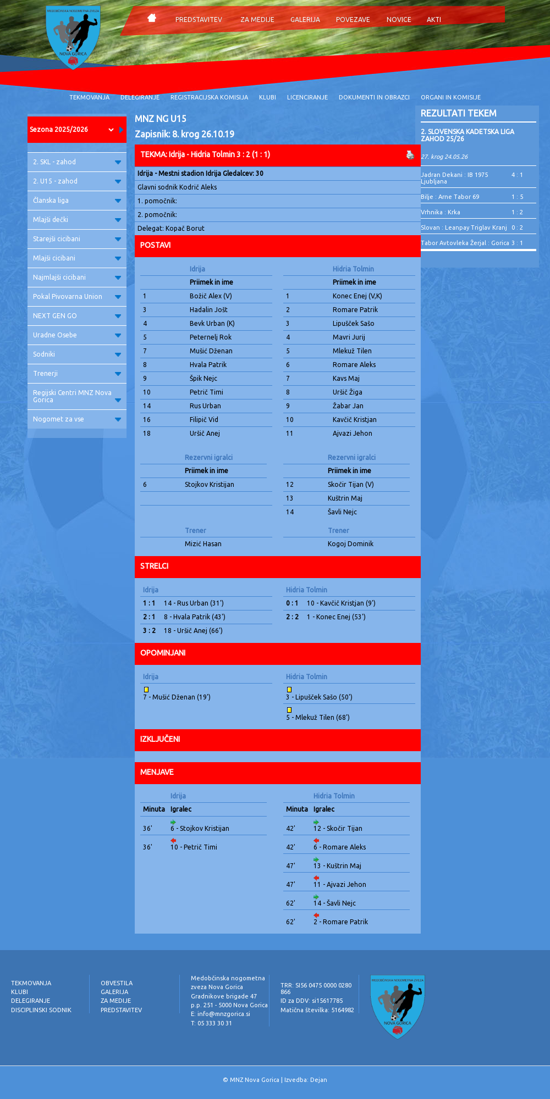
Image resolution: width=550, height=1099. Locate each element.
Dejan (318, 1079)
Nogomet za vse (77, 419)
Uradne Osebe (77, 334)
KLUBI (267, 97)
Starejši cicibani (77, 238)
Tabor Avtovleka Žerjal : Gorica (465, 243)
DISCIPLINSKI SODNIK (41, 1010)
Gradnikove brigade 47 (224, 996)
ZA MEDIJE (257, 19)
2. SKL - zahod (77, 161)
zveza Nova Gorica (217, 987)
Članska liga (77, 200)
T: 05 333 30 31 (211, 1023)
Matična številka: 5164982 (317, 1010)
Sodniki (77, 354)
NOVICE (399, 19)
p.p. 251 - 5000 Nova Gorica (229, 1005)
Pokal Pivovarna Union (77, 296)
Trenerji (77, 373)
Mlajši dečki (77, 219)
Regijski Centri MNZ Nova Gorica (77, 396)
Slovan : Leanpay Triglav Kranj (464, 227)
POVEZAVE (353, 19)
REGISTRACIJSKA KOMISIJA (209, 97)
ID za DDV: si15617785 (311, 1000)
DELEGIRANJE (140, 97)
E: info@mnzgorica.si (220, 1014)
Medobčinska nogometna (228, 978)
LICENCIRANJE (307, 97)
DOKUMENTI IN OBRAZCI (374, 97)
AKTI (434, 19)
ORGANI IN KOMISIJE (451, 97)
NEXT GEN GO (77, 315)
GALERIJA (305, 19)
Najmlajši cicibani (77, 277)
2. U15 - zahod (77, 181)
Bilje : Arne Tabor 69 (450, 196)
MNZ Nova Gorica (254, 1079)
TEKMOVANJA (89, 97)
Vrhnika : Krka (440, 212)
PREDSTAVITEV (198, 19)
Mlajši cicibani (77, 258)
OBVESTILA (117, 983)
